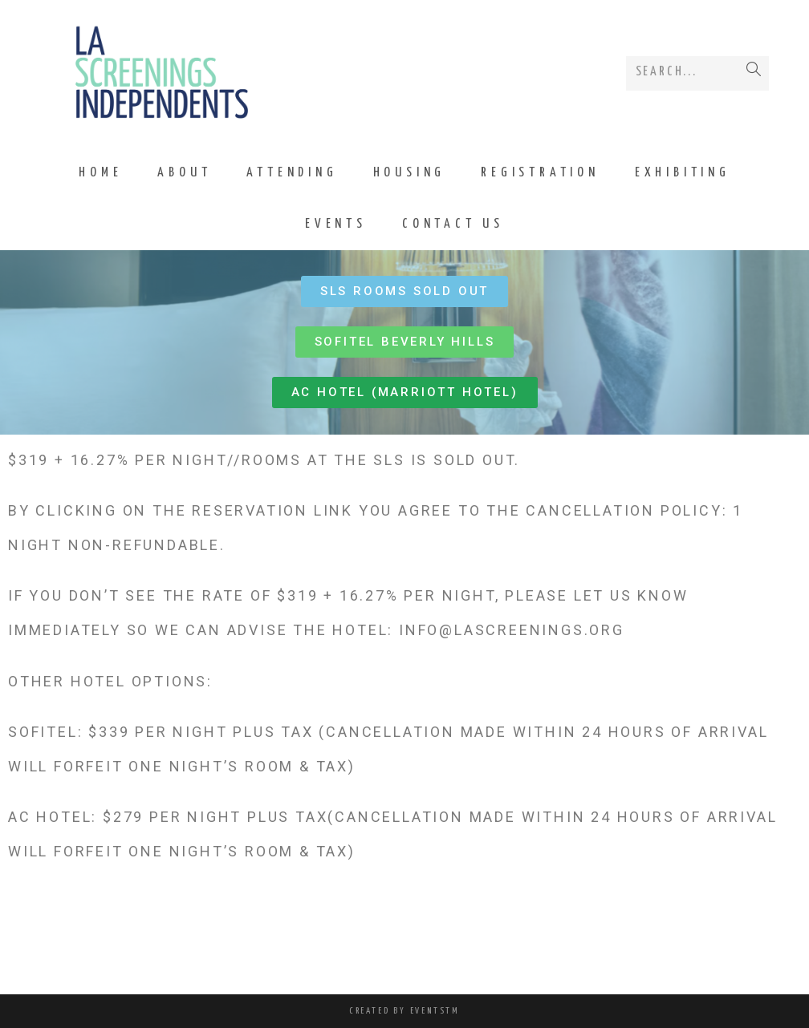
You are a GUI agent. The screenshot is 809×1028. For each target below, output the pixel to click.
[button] (404, 291)
